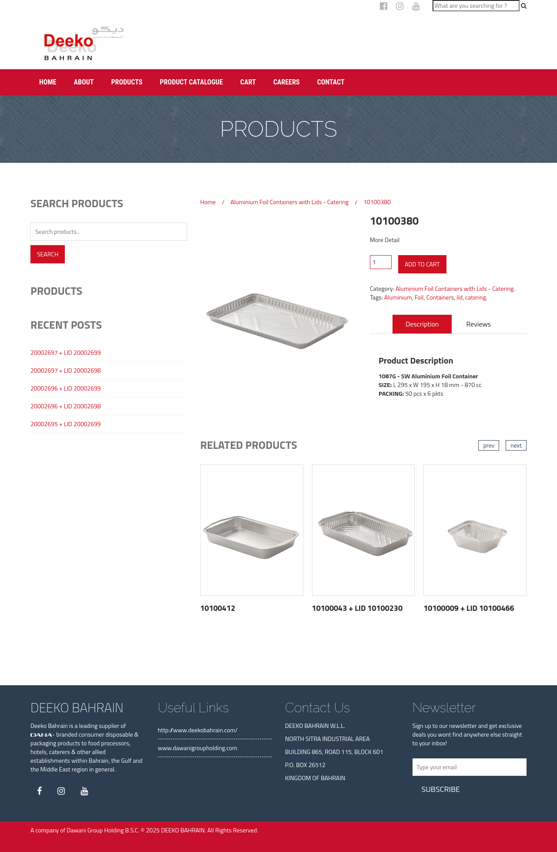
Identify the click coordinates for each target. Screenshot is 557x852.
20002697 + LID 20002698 (65, 370)
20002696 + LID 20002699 (65, 388)
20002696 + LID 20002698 (65, 406)
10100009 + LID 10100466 (468, 608)
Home (47, 82)
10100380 (377, 201)
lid (459, 297)
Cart (248, 82)
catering (475, 297)
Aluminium (398, 297)
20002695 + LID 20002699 (65, 424)
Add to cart (422, 264)
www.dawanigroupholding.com (198, 747)
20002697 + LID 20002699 (65, 352)
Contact (331, 82)
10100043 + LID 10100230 (357, 608)
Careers (286, 82)
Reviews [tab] (478, 324)
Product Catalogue (191, 82)
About (84, 82)
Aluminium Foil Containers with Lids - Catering (290, 201)
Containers (440, 297)
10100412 (217, 608)
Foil (419, 297)
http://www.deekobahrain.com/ (198, 729)
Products (126, 82)
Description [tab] (422, 324)
